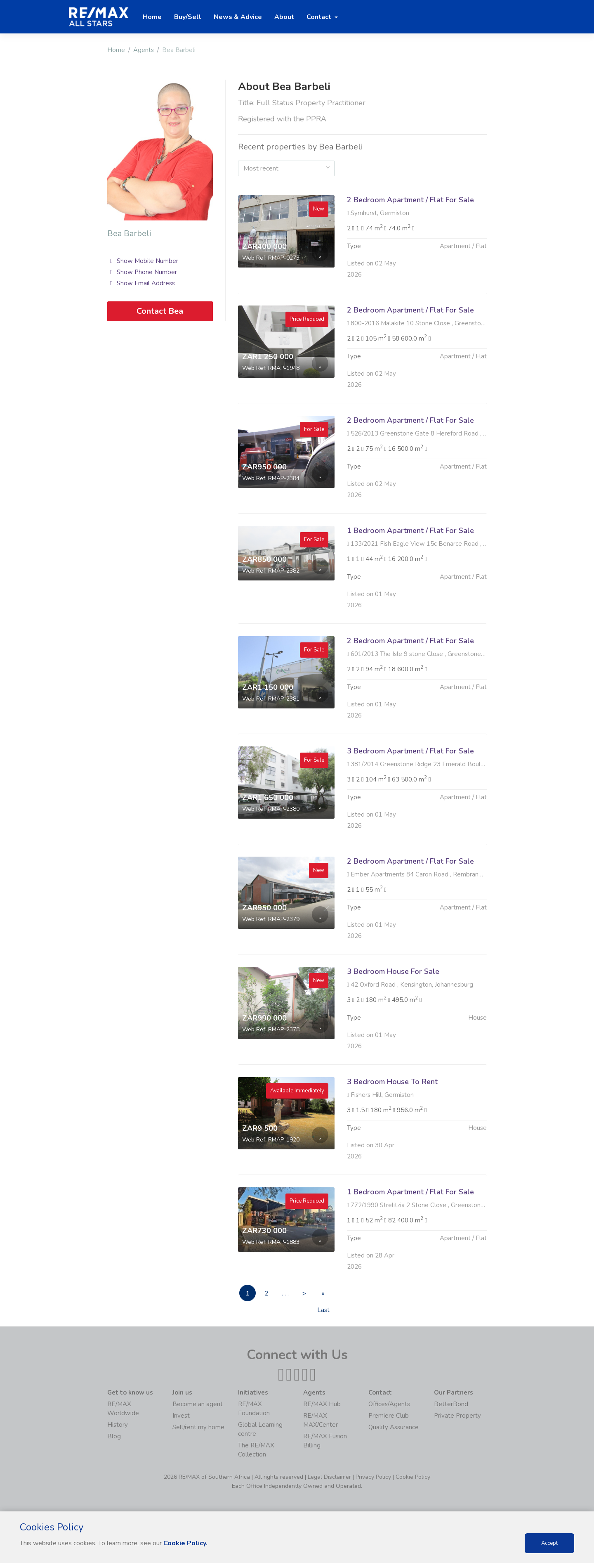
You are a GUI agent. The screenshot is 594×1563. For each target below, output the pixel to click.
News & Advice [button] (238, 16)
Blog (114, 1436)
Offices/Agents (389, 1404)
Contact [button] (319, 16)
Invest (181, 1415)
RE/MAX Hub (322, 1404)
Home (116, 50)
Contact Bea (160, 311)
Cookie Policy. (185, 1543)
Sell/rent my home (198, 1427)
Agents (143, 50)
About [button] (284, 16)
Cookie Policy (413, 1477)
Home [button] (152, 16)
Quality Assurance (393, 1427)
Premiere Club (388, 1415)
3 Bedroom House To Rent (392, 1122)
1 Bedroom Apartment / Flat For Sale (410, 570)
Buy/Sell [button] (187, 16)
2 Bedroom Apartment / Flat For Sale (410, 200)
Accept (549, 1543)
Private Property (457, 1415)
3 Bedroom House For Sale (393, 1011)
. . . (285, 1293)
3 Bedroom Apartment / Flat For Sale (410, 791)
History (117, 1425)
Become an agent (197, 1404)
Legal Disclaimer (329, 1477)
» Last (323, 1295)
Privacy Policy (373, 1477)
